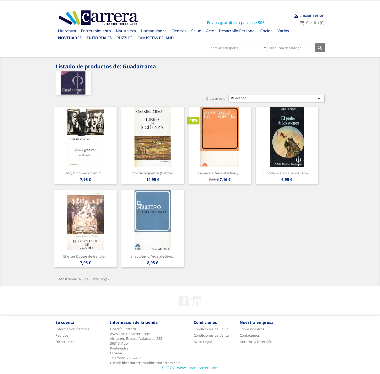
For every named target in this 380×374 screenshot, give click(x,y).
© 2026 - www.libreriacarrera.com (190, 367)
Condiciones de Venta (211, 335)
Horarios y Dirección (256, 341)
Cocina (266, 30)
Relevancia (276, 98)
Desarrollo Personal (237, 30)
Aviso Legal (203, 341)
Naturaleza (126, 30)
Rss (196, 301)
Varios (283, 30)
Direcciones (64, 341)
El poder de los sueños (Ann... (287, 173)
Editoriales (99, 38)
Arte (210, 30)
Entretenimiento (96, 30)
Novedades (70, 38)
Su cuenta (64, 322)
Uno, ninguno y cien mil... (85, 173)
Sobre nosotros (252, 329)
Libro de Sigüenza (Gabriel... (153, 173)
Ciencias (178, 30)
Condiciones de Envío (211, 329)
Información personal (73, 329)
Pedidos (61, 335)
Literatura (67, 30)
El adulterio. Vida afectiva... (153, 256)
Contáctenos (250, 335)
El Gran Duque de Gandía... (85, 256)
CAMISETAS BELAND (155, 38)
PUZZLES (125, 38)
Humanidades (153, 30)
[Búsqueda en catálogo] (291, 47)
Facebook (184, 301)
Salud (196, 30)
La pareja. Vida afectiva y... (219, 173)
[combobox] (237, 47)
